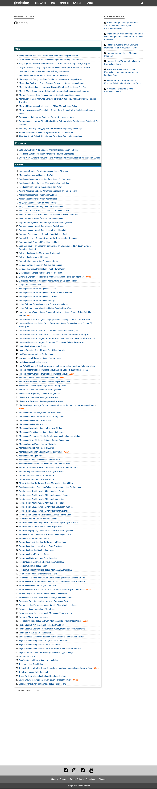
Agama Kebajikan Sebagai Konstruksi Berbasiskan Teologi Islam (48, 191)
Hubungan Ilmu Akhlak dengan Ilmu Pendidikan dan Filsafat (45, 293)
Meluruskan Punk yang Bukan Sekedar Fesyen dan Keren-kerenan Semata (52, 83)
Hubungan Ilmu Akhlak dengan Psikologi (37, 301)
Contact (62, 780)
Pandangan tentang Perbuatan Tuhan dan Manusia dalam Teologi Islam (50, 487)
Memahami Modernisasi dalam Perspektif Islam (40, 428)
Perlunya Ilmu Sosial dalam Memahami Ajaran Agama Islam (45, 597)
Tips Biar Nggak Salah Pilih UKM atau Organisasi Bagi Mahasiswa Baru (50, 136)
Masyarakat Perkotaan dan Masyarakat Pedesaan (41, 402)
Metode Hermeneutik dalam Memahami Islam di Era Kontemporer (48, 468)
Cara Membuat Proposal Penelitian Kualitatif (39, 242)
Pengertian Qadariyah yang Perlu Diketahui (38, 558)
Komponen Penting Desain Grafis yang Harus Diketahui (43, 171)
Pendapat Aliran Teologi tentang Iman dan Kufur (40, 187)
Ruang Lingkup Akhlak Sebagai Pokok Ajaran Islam (41, 625)
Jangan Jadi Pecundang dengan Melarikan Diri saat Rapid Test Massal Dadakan (54, 68)
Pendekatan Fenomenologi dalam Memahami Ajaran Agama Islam (48, 523)
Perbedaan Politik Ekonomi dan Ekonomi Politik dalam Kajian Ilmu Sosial (51, 590)
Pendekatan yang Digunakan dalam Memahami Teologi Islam (46, 531)
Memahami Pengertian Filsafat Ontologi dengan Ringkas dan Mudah (49, 436)
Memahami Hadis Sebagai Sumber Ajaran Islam (40, 413)
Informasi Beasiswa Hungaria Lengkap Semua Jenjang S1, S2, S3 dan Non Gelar (54, 320)
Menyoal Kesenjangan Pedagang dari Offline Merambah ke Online (48, 106)
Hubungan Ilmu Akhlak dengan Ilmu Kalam (37, 289)
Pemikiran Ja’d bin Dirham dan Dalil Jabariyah (39, 519)
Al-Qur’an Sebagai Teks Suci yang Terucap (38, 203)
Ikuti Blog (90, 3)
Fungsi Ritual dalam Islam (30, 285)
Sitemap (104, 780)
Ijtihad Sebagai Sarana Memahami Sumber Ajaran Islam (43, 304)
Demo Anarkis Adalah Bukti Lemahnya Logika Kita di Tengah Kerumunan (51, 60)
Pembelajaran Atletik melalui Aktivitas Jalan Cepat (41, 491)
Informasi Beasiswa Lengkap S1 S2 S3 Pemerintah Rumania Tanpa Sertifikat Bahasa (57, 339)
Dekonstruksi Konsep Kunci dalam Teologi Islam (41, 273)
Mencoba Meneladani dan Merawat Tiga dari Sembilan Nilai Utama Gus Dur (52, 87)
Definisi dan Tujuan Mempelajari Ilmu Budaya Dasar (42, 269)
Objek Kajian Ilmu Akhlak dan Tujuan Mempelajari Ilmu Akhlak (46, 483)
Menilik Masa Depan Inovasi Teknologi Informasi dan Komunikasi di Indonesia (54, 91)
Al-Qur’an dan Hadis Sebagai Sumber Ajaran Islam (41, 207)
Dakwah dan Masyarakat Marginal (34, 257)
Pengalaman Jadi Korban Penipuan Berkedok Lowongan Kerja (46, 117)
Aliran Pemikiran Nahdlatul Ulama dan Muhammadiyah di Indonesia (48, 215)
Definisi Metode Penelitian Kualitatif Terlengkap (40, 265)
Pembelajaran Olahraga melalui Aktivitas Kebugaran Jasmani (46, 507)
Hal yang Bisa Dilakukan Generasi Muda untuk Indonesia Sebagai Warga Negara (54, 64)
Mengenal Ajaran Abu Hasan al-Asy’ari (36, 175)
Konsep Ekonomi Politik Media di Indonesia (38, 378)
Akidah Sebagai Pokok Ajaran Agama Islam (38, 199)
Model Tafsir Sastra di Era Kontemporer (37, 480)
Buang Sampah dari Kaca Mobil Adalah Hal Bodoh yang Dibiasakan (48, 56)
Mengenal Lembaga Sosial (31, 456)
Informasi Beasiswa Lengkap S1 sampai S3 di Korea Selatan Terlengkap (51, 343)
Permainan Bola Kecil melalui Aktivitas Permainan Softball (45, 601)
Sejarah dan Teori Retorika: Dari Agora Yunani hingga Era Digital (47, 653)
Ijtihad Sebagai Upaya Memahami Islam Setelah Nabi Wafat (45, 308)
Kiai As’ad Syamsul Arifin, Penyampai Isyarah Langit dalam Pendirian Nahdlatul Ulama (57, 366)
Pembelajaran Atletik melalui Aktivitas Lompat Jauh (42, 499)
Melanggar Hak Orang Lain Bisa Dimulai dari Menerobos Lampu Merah (50, 79)
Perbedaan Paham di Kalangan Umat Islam (38, 586)
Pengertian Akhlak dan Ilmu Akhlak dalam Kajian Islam (43, 542)
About (51, 780)
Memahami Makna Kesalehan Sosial (35, 421)
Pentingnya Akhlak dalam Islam (33, 566)
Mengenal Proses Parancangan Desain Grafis (39, 460)
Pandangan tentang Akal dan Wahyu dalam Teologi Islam (44, 183)
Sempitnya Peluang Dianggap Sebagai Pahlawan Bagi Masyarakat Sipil (50, 129)
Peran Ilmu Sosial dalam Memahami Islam (38, 574)
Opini (53, 3)
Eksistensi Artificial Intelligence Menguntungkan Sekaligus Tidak (48, 281)
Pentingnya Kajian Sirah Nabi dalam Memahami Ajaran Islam (45, 570)
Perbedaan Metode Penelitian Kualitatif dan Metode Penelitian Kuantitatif (52, 582)
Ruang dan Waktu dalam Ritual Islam (35, 633)
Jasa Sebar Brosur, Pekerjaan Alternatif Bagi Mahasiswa (44, 72)
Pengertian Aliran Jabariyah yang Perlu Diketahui (40, 546)
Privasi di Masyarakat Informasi (33, 617)
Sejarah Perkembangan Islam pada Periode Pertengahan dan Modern (50, 649)
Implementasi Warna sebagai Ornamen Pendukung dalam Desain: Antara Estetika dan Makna (123, 37)
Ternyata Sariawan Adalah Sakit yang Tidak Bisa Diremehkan (46, 133)
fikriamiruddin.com (84, 786)
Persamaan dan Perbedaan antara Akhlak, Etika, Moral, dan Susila (48, 605)
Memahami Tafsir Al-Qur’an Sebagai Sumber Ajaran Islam (44, 440)
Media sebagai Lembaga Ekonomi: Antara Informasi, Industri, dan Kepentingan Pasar (57, 405)
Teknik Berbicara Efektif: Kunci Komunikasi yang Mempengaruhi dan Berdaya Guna (55, 668)
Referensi (64, 3)
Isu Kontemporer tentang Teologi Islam (36, 354)
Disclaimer (91, 780)
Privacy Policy (76, 780)
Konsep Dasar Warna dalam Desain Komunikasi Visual (43, 374)
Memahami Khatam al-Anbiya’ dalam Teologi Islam (41, 417)
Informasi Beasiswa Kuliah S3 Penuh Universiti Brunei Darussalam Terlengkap (54, 335)
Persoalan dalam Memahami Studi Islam (37, 609)
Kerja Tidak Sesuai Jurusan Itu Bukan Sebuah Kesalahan (44, 76)
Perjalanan (41, 3)
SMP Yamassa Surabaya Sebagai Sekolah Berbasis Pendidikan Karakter (51, 637)
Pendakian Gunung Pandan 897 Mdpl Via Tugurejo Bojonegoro (46, 154)
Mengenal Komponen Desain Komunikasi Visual (40, 452)
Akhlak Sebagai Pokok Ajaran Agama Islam (38, 195)
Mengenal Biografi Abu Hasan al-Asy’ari (36, 448)
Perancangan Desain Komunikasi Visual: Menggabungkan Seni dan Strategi (52, 578)
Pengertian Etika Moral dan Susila (34, 554)
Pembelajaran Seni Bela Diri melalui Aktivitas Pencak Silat (45, 515)
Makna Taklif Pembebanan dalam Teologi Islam (40, 390)
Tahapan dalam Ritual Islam (31, 664)
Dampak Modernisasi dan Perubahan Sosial (38, 261)
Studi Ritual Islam (27, 656)
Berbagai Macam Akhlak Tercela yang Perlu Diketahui (43, 226)
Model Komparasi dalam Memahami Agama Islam (41, 472)
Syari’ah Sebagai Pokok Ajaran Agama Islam (38, 660)
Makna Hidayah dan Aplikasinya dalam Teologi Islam (42, 386)
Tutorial (77, 3)
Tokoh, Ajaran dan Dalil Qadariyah (33, 672)
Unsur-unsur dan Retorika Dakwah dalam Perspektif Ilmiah (45, 680)
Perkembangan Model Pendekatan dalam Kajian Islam (43, 594)
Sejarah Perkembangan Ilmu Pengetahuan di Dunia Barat (44, 641)
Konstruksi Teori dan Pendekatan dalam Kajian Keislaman (44, 382)
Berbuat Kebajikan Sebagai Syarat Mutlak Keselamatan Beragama (48, 238)
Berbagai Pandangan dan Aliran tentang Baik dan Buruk (43, 234)
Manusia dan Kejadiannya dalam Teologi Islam (39, 394)
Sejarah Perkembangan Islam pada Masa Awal (39, 645)
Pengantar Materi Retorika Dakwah (34, 538)
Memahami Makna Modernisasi (33, 424)
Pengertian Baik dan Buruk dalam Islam (36, 550)
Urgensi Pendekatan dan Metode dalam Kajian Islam (42, 684)
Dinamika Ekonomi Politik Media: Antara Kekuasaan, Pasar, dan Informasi (51, 277)
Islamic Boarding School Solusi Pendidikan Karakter (42, 350)
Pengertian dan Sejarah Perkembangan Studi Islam (41, 562)
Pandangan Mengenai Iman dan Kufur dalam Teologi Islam (45, 179)
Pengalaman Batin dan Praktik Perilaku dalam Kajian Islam (45, 535)
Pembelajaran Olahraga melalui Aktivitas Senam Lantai (43, 511)
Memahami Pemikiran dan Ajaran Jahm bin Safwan (41, 432)
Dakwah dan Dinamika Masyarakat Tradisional (39, 253)
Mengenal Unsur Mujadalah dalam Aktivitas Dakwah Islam (45, 464)
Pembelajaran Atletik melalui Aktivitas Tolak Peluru (41, 503)
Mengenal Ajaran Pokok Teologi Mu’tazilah (38, 444)
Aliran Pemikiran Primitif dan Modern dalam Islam (41, 219)
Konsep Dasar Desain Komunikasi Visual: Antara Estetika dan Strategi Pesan (53, 370)
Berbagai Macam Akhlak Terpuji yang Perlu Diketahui (42, 230)
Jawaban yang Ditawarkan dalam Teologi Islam (40, 358)
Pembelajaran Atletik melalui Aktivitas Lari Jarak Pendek (44, 495)
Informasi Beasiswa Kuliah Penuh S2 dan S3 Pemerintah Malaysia (48, 331)
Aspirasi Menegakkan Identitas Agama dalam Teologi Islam (45, 222)
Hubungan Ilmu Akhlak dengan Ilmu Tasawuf (38, 297)
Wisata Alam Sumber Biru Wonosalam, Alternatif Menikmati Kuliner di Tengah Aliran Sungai (59, 158)
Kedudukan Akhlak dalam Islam (33, 362)
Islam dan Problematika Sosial (32, 346)
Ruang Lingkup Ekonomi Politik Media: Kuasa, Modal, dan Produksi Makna (52, 629)
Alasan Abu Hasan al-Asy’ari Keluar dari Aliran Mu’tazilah (44, 211)
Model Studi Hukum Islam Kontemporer (36, 476)
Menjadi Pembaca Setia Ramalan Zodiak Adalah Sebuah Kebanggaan (49, 95)
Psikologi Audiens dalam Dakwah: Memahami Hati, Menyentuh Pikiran (50, 621)
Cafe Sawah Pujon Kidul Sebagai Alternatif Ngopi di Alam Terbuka (48, 150)
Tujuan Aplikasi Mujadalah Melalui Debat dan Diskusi (42, 676)
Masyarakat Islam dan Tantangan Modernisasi (39, 398)
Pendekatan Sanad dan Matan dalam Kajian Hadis (41, 527)
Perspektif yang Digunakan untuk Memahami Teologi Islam (45, 613)
